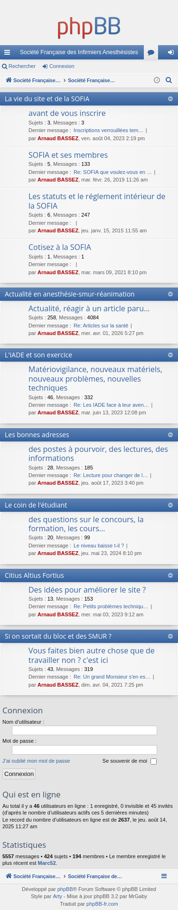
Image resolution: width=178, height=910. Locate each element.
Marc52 (47, 863)
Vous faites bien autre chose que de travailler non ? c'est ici (91, 655)
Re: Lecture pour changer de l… (111, 475)
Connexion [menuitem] (173, 54)
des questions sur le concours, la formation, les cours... (86, 524)
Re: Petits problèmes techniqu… (111, 606)
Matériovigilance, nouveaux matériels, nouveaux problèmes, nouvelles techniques (95, 378)
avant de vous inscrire (67, 113)
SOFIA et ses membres (68, 155)
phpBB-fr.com (102, 904)
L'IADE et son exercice (38, 354)
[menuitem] (169, 80)
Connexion (62, 66)
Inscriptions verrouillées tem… (108, 130)
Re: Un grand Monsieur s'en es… (112, 677)
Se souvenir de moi (130, 761)
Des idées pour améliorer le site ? (87, 589)
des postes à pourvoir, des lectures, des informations (98, 453)
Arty (57, 896)
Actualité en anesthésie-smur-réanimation (70, 293)
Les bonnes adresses (37, 434)
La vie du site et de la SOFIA (47, 98)
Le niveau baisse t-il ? (99, 545)
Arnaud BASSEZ (57, 138)
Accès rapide (9, 54)
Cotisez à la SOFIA (59, 247)
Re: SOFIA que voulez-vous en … (113, 172)
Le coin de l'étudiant (36, 504)
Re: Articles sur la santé (101, 325)
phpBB (65, 889)
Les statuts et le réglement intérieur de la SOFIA (96, 201)
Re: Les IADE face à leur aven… (111, 405)
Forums (153, 54)
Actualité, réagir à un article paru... (89, 308)
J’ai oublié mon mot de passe (36, 761)
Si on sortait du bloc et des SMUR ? (58, 636)
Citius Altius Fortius (34, 575)
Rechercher (22, 66)
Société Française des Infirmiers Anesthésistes (79, 52)
